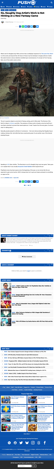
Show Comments (27, 256)
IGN (8, 164)
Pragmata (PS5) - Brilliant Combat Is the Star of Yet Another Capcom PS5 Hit (26, 361)
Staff (12, 387)
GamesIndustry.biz (29, 457)
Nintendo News (44, 454)
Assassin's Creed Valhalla (25, 166)
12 (30, 185)
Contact (33, 387)
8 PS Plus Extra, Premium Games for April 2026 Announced (21, 354)
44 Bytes (33, 449)
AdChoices (38, 449)
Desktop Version (38, 390)
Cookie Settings (28, 390)
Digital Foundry (35, 454)
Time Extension (26, 454)
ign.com (16, 177)
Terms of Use (48, 387)
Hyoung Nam (6, 117)
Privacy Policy (39, 387)
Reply (31, 245)
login (28, 271)
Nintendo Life (10, 454)
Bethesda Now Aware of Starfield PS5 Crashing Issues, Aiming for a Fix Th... (25, 370)
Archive (21, 390)
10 (9, 316)
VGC (21, 457)
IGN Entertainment (22, 449)
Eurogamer (16, 457)
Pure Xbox (17, 454)
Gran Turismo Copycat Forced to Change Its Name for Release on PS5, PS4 (25, 351)
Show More (27, 434)
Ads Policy (14, 390)
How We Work (18, 387)
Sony (7, 10)
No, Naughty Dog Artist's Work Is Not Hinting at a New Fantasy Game (22, 14)
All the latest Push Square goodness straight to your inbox (27, 463)
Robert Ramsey (9, 22)
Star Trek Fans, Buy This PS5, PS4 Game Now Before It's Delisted (22, 379)
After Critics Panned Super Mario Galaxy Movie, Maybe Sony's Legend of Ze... (25, 376)
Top (3, 387)
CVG (36, 457)
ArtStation (12, 123)
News (2, 10)
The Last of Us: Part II (47, 53)
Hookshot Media (9, 449)
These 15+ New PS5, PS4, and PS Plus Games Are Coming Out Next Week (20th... (27, 364)
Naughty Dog (13, 10)
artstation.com (8, 177)
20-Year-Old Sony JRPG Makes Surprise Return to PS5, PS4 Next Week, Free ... (26, 358)
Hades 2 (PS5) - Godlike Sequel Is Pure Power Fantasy (20, 373)
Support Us (26, 387)
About (8, 387)
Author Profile (24, 245)
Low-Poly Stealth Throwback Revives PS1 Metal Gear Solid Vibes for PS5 (24, 367)
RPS (40, 457)
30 (8, 325)
